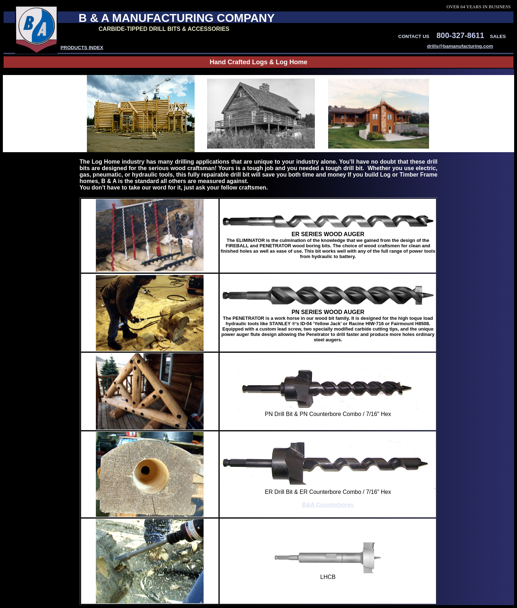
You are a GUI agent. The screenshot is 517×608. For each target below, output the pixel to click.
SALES (498, 36)
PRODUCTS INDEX (81, 47)
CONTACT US (413, 36)
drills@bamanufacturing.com (460, 46)
